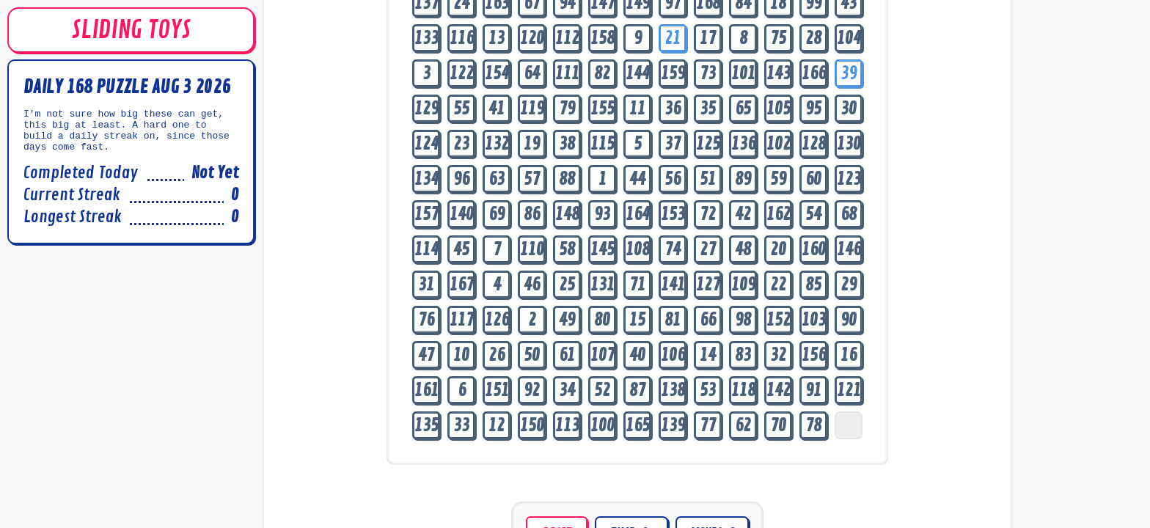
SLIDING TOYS (131, 30)
